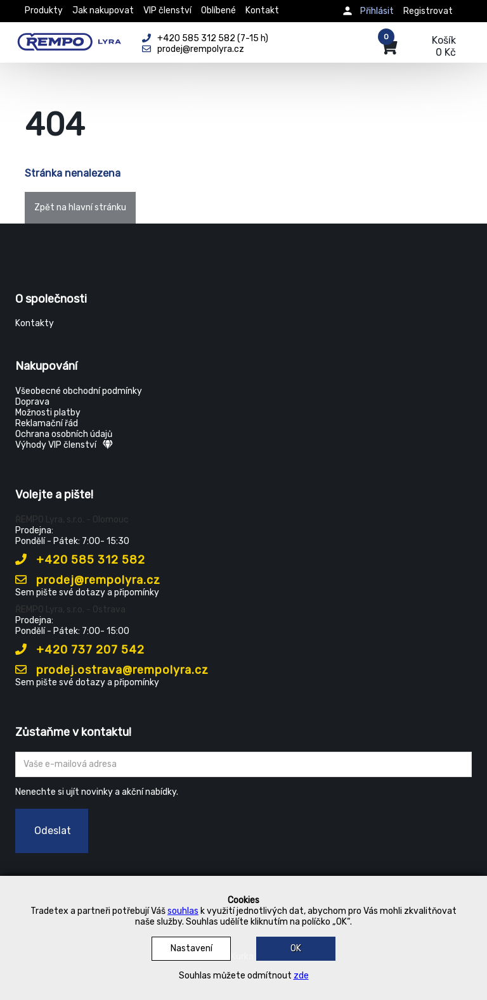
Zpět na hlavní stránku (80, 207)
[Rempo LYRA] (69, 39)
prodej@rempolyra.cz (87, 580)
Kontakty (34, 323)
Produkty (44, 10)
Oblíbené (218, 10)
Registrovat (428, 11)
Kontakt (262, 10)
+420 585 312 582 (80, 560)
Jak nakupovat (103, 10)
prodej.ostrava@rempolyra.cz (112, 670)
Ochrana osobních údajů (63, 434)
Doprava (32, 401)
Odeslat (52, 831)
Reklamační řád (46, 423)
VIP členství (167, 10)
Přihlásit (377, 11)
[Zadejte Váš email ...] (243, 764)
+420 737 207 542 (80, 650)
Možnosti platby (48, 412)
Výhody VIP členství (64, 445)
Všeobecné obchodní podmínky (78, 391)
